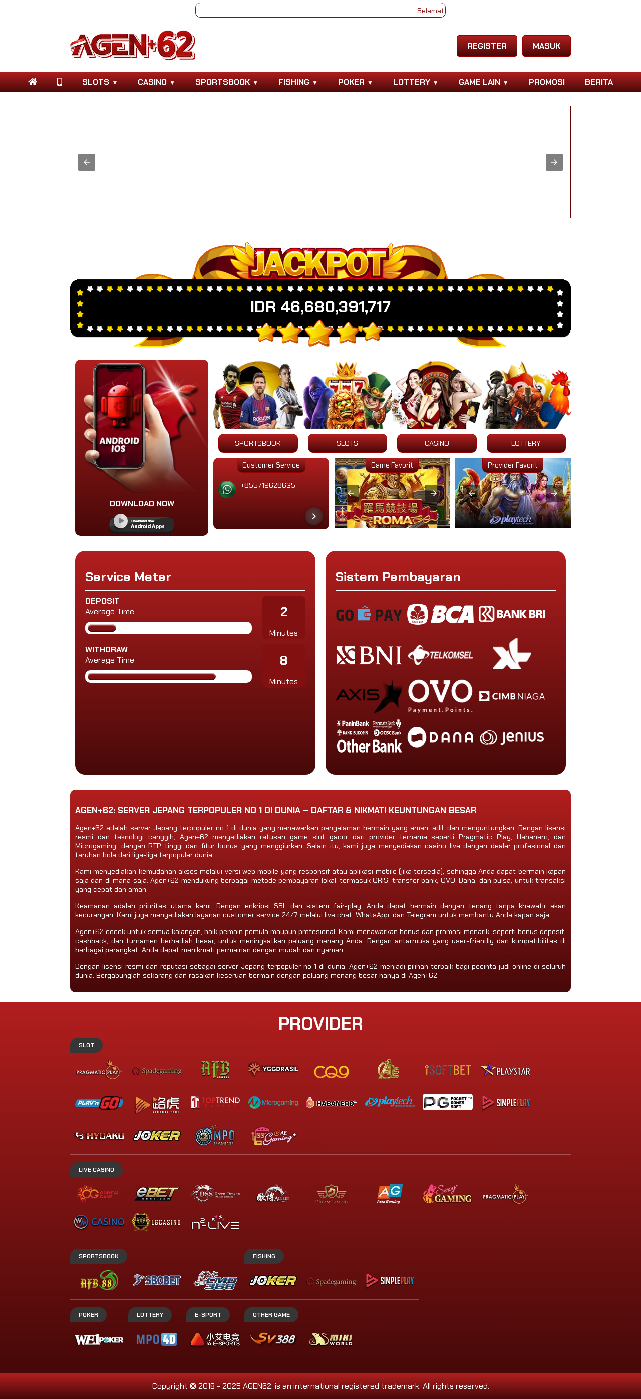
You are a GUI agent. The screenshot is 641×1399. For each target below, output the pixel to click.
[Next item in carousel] (314, 516)
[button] (86, 162)
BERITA (599, 82)
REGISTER (487, 46)
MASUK (546, 46)
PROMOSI (547, 82)
